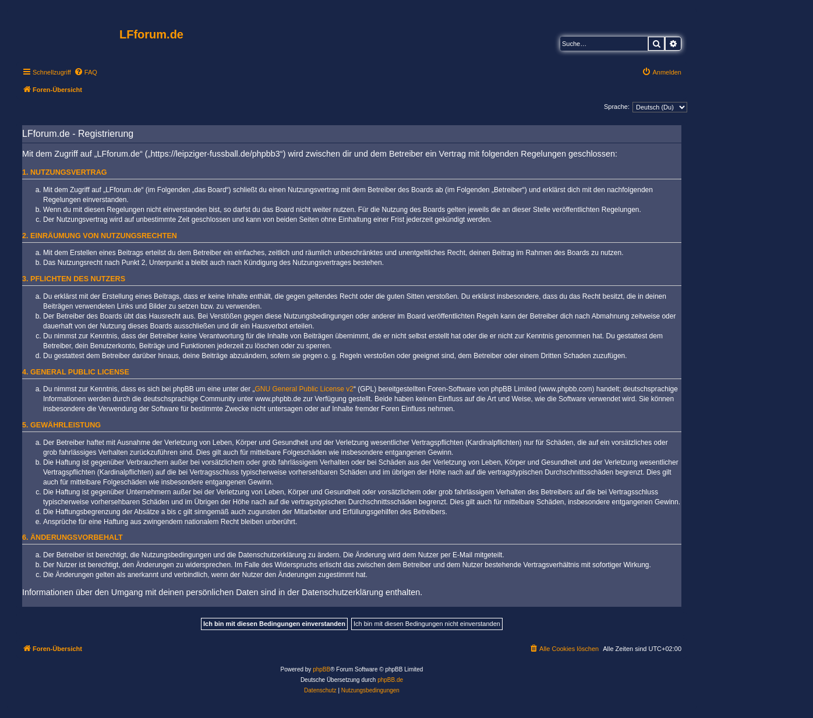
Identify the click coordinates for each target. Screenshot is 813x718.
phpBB (321, 669)
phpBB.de (390, 680)
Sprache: (617, 106)
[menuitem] (85, 72)
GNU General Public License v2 (304, 389)
